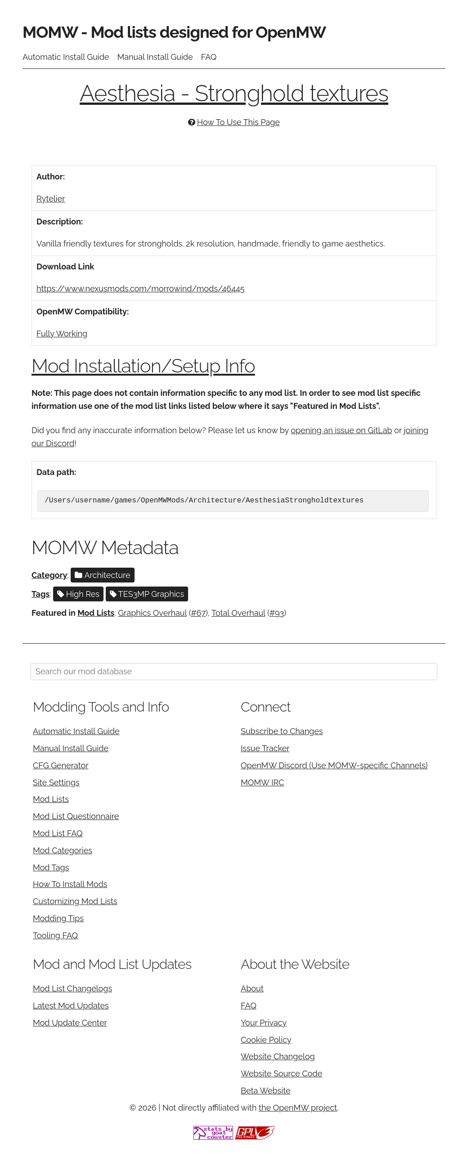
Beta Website (266, 1090)
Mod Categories (62, 850)
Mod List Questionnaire (76, 816)
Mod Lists (95, 613)
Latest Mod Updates (71, 1005)
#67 (198, 613)
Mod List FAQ (58, 833)
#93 (277, 613)
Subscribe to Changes (282, 731)
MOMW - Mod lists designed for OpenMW (174, 31)
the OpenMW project (298, 1107)
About (252, 988)
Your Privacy (264, 1022)
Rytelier (50, 198)
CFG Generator (61, 765)
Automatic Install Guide (65, 57)
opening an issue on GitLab (341, 430)
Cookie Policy (266, 1039)
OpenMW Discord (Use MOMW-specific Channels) (334, 765)
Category (49, 575)
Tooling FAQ (55, 935)
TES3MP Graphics (147, 594)
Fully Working (61, 333)
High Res (78, 594)
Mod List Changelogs (72, 988)
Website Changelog (278, 1056)
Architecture (102, 575)
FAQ (209, 57)
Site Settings (56, 782)
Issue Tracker (265, 748)
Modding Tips (58, 918)
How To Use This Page (238, 122)
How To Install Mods (70, 884)
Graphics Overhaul (152, 613)
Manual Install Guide (155, 57)
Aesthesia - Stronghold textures (234, 93)
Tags (41, 594)
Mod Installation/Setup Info (143, 366)
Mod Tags (51, 867)
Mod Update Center (70, 1022)
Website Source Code (281, 1073)
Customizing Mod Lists (75, 901)
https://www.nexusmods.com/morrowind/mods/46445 (140, 288)
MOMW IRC (262, 782)
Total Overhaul (238, 613)
